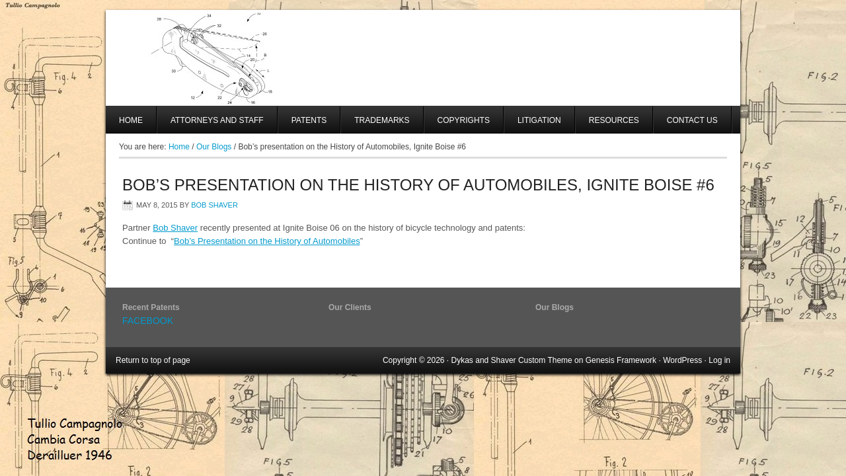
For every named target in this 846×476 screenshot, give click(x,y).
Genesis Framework (621, 360)
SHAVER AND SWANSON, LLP (423, 58)
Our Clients (349, 307)
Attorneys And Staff (210, 125)
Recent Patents (151, 307)
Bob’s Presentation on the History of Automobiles (267, 241)
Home (131, 120)
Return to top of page (153, 360)
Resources (614, 120)
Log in (719, 360)
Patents (309, 120)
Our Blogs (554, 307)
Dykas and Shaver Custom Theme (511, 360)
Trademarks (381, 120)
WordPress (682, 360)
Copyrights (464, 120)
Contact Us (692, 120)
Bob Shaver (214, 205)
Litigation (539, 120)
